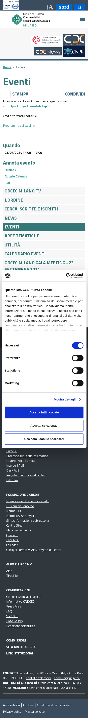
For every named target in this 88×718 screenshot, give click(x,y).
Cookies (28, 705)
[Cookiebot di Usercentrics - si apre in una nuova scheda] (65, 275)
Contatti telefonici (38, 678)
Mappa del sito (35, 711)
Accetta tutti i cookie (44, 412)
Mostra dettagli (65, 399)
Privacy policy (12, 711)
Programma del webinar (19, 125)
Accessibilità (11, 705)
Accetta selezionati (44, 425)
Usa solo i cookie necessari (44, 439)
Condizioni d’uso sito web (54, 705)
